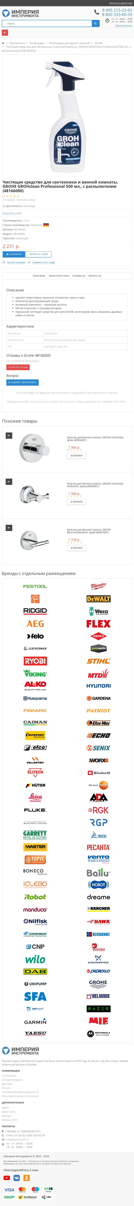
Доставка (7, 1084)
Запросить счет (12, 213)
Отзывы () (78, 275)
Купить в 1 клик (39, 254)
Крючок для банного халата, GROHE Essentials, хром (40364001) (95, 439)
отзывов (9, 199)
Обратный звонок (123, 25)
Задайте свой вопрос (22, 382)
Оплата (6, 1088)
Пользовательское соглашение (20, 1096)
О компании (9, 1075)
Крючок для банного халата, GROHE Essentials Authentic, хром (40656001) (95, 485)
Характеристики (59, 275)
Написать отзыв (26, 199)
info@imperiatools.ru (17, 1139)
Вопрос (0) (95, 275)
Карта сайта (8, 1111)
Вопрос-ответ (10, 1120)
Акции (5, 1107)
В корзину (13, 254)
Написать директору (120, 3)
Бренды (6, 1115)
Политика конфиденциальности (20, 1092)
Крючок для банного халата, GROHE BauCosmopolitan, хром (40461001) (89, 531)
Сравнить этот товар (43, 262)
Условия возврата (12, 1079)
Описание (39, 275)
